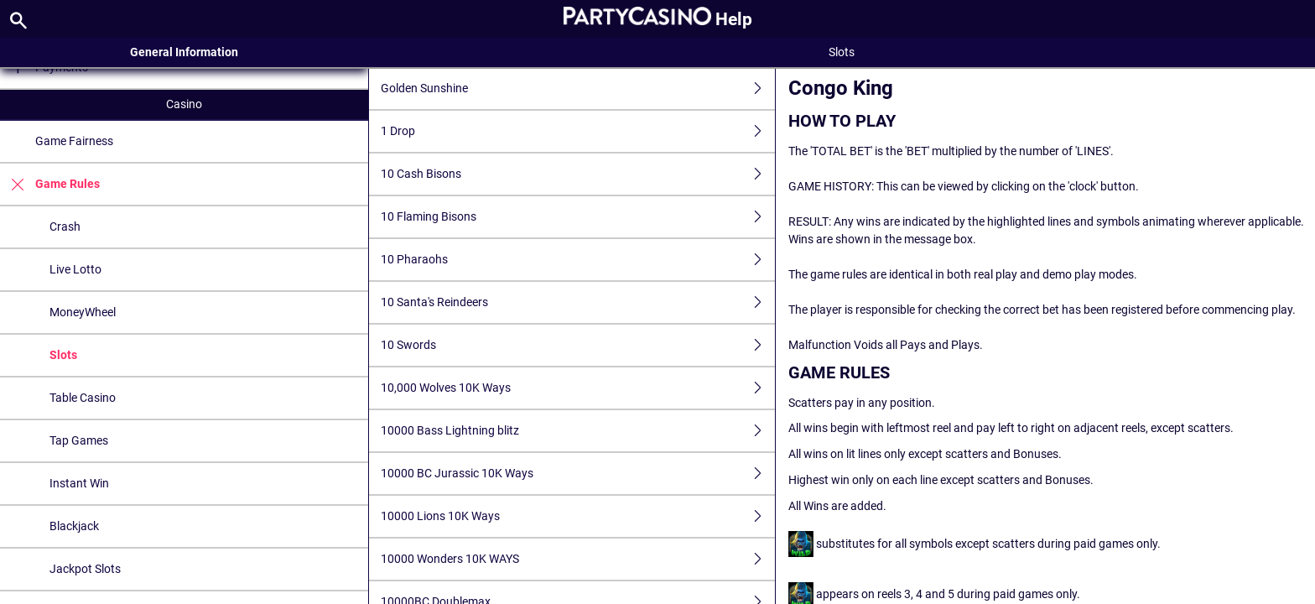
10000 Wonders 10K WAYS (578, 559)
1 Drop (578, 131)
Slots (63, 355)
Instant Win (79, 483)
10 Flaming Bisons (578, 216)
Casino (184, 104)
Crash (65, 226)
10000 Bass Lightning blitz (578, 430)
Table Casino (82, 397)
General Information (184, 52)
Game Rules (50, 184)
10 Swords (578, 345)
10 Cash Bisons (578, 174)
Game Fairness (74, 141)
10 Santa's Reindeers (578, 302)
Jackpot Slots (85, 568)
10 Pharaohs (578, 259)
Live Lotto (75, 269)
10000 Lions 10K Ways (578, 516)
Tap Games (78, 440)
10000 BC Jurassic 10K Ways (578, 473)
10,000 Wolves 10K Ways (578, 388)
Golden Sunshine (578, 88)
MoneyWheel (82, 312)
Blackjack (74, 526)
